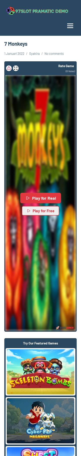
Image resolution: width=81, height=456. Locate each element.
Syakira (34, 53)
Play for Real (40, 198)
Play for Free (40, 210)
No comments (54, 53)
